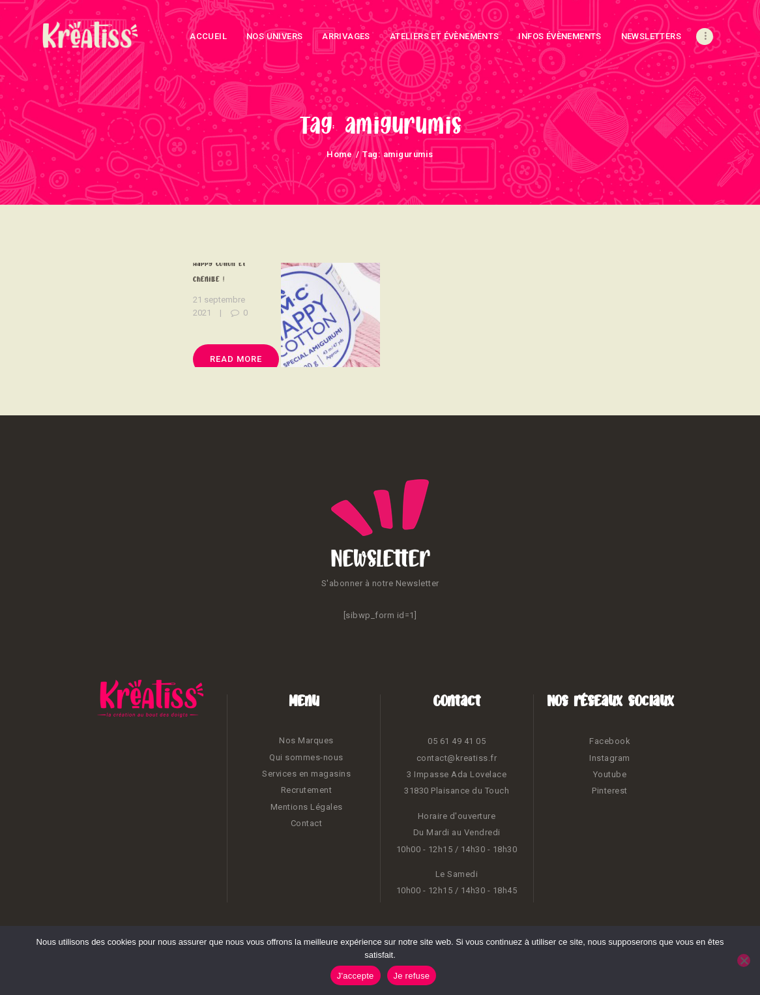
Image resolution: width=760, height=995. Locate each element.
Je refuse (412, 976)
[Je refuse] (743, 960)
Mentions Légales (306, 807)
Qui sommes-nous (306, 757)
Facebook (609, 741)
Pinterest (610, 790)
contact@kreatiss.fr (457, 758)
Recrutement (306, 790)
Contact (307, 823)
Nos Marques (306, 740)
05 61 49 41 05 (457, 741)
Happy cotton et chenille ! (219, 271)
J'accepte (355, 976)
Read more (236, 359)
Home (339, 154)
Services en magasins (306, 774)
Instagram (609, 758)
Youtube (610, 774)
